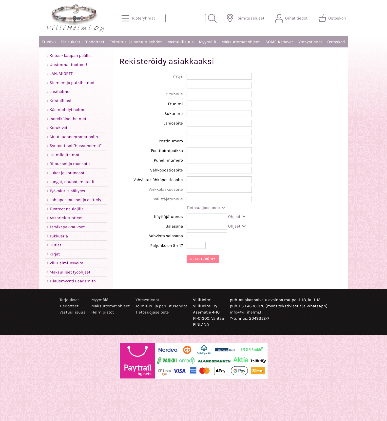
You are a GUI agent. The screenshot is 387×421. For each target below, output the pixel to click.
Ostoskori (336, 42)
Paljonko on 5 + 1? (166, 245)
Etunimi (175, 104)
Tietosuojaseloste (206, 207)
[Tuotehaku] (185, 18)
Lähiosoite (173, 123)
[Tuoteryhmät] (138, 18)
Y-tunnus (174, 94)
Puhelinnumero (168, 160)
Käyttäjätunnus (168, 216)
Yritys (178, 76)
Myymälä (207, 42)
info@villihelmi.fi (246, 312)
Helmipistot (102, 312)
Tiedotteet (94, 42)
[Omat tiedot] (292, 18)
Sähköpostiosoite (166, 170)
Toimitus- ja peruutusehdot (136, 42)
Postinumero (171, 141)
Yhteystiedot (310, 42)
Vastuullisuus (181, 42)
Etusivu (49, 42)
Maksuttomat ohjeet (240, 42)
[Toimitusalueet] (246, 18)
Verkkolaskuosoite (166, 189)
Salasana (174, 226)
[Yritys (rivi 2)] (219, 85)
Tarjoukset (70, 42)
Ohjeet (237, 216)
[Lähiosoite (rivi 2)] (219, 132)
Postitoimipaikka (167, 150)
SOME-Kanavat (279, 42)
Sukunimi (173, 113)
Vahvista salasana (166, 235)
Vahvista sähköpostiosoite (158, 179)
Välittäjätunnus (168, 199)
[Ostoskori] (333, 18)
